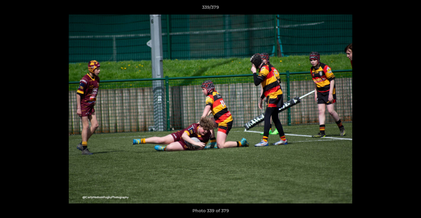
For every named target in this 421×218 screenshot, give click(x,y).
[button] (410, 9)
